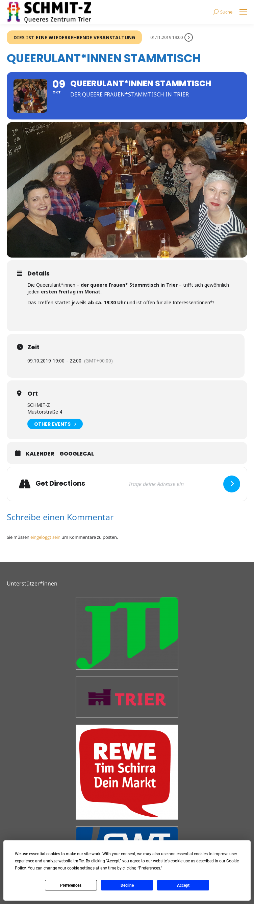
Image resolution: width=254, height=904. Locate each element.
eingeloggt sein (45, 537)
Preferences (70, 885)
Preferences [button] (149, 868)
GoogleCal (76, 453)
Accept (183, 885)
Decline (127, 885)
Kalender (40, 453)
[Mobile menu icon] (243, 12)
